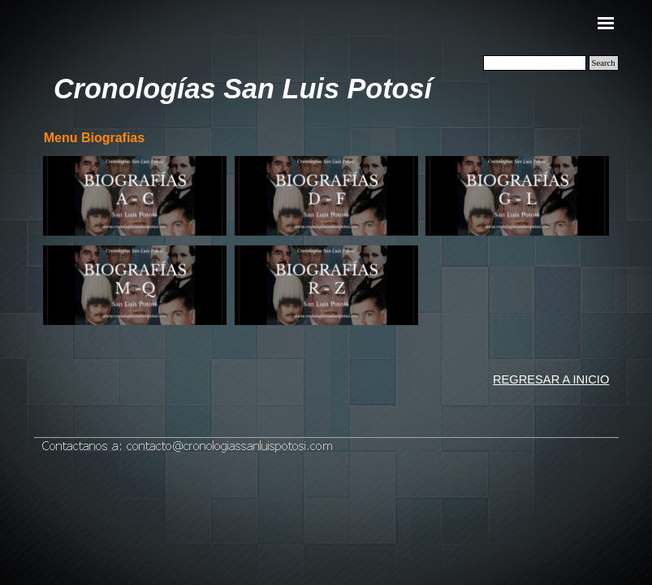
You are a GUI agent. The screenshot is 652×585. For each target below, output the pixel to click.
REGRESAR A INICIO (551, 379)
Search (603, 62)
